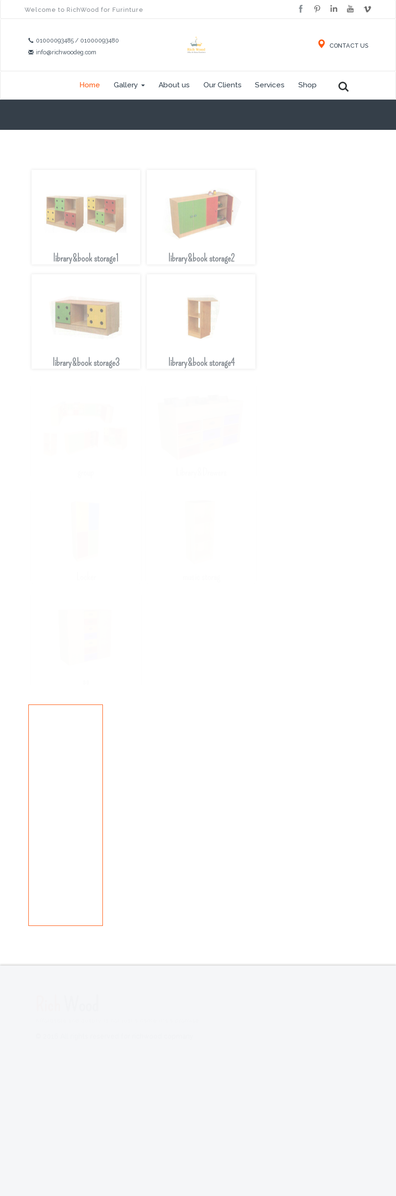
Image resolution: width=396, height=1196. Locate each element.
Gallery (129, 85)
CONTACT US (342, 45)
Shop (307, 85)
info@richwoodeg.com (66, 52)
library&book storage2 (201, 263)
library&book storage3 (85, 367)
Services (270, 85)
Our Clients (222, 85)
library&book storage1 (85, 263)
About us (174, 85)
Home (89, 85)
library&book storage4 (201, 367)
